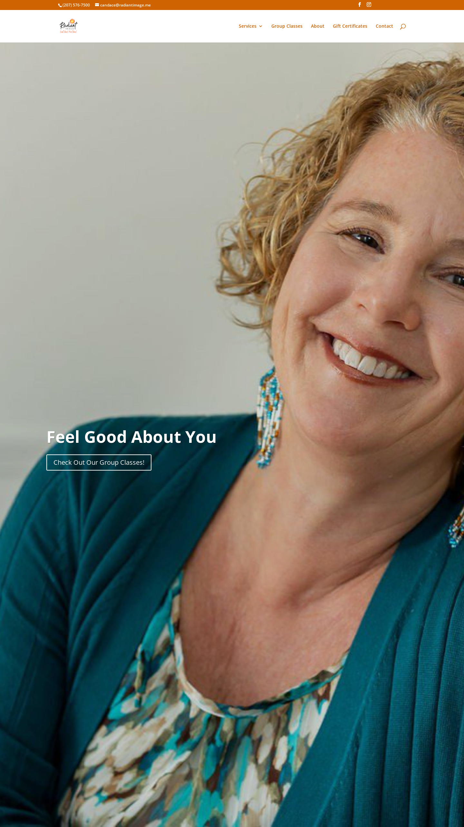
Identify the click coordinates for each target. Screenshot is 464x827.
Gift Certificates (350, 26)
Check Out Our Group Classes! (98, 462)
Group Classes (287, 26)
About (317, 26)
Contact (384, 26)
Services (247, 26)
